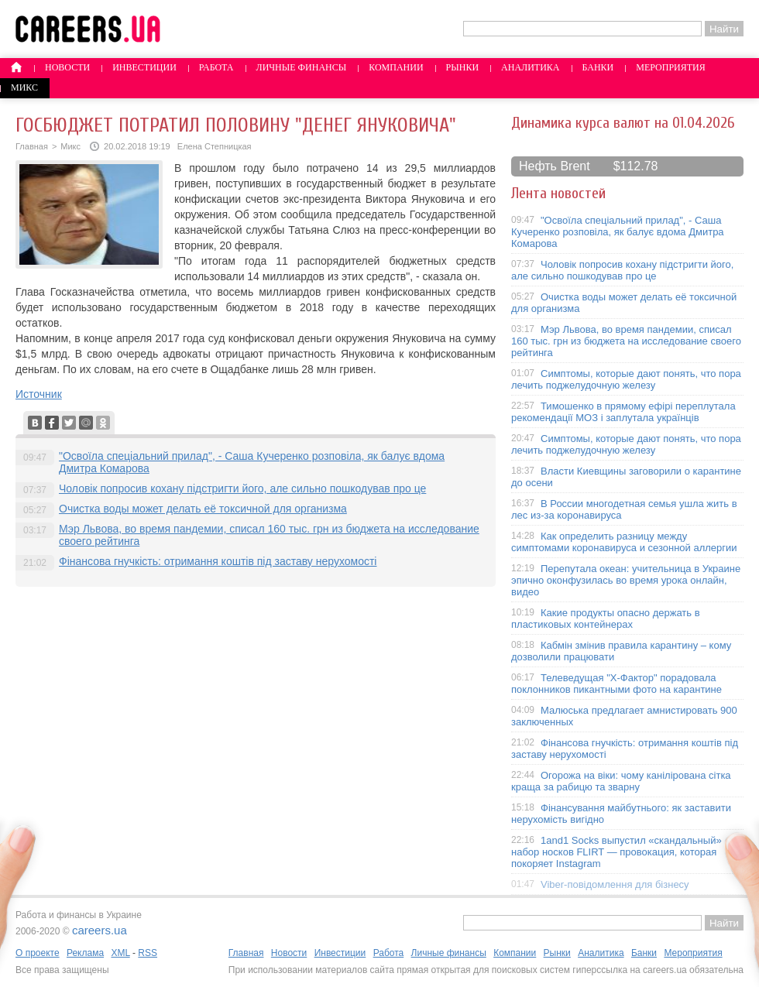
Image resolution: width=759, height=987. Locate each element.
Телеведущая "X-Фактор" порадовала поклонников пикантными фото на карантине (616, 683)
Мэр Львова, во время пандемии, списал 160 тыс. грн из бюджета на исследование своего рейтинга (626, 341)
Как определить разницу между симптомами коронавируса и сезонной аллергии (624, 541)
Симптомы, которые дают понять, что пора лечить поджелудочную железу (626, 379)
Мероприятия (671, 67)
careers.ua (99, 930)
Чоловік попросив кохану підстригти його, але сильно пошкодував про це (242, 488)
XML (120, 953)
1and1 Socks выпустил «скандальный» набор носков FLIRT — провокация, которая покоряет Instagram (616, 851)
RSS (147, 953)
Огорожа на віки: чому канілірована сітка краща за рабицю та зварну (621, 781)
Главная (31, 146)
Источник (38, 394)
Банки (598, 67)
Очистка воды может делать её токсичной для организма (203, 508)
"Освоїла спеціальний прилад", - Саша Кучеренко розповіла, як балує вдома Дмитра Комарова (617, 231)
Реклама (85, 953)
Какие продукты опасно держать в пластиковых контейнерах (605, 618)
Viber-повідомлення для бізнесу (615, 884)
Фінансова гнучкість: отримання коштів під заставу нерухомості (217, 561)
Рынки (462, 67)
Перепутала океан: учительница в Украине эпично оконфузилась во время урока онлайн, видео (625, 580)
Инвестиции (144, 67)
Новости (67, 67)
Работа (216, 67)
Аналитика (530, 67)
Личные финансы (301, 67)
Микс (24, 87)
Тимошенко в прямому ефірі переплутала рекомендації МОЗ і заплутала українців (623, 411)
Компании (396, 67)
